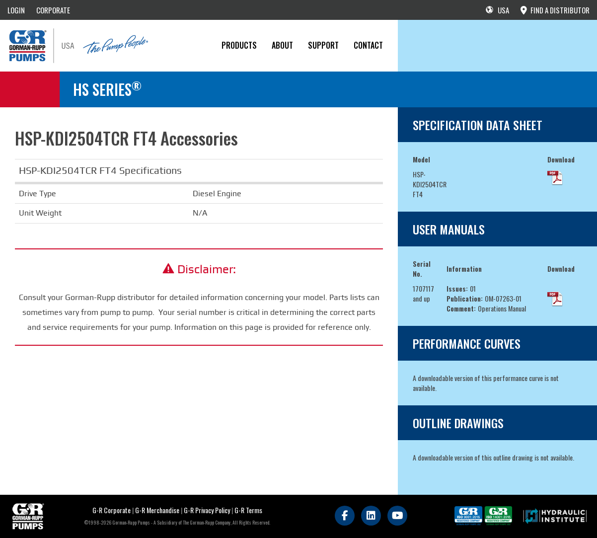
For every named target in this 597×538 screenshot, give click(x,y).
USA (497, 9)
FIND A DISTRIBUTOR (555, 9)
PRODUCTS (239, 45)
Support (323, 45)
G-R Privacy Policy (207, 510)
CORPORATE (53, 9)
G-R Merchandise (157, 510)
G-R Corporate (111, 510)
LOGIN (16, 9)
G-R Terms (248, 510)
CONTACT (368, 45)
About (282, 45)
